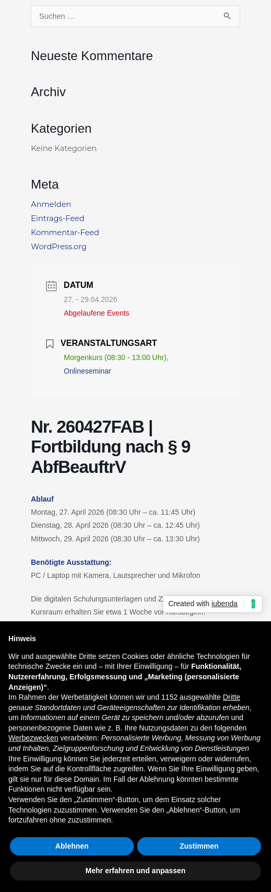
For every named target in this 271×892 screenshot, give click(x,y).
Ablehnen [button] (72, 846)
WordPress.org (59, 246)
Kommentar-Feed (65, 232)
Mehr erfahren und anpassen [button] (135, 870)
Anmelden (51, 204)
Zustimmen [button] (199, 846)
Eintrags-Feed (57, 218)
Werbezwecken (33, 738)
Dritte (231, 697)
